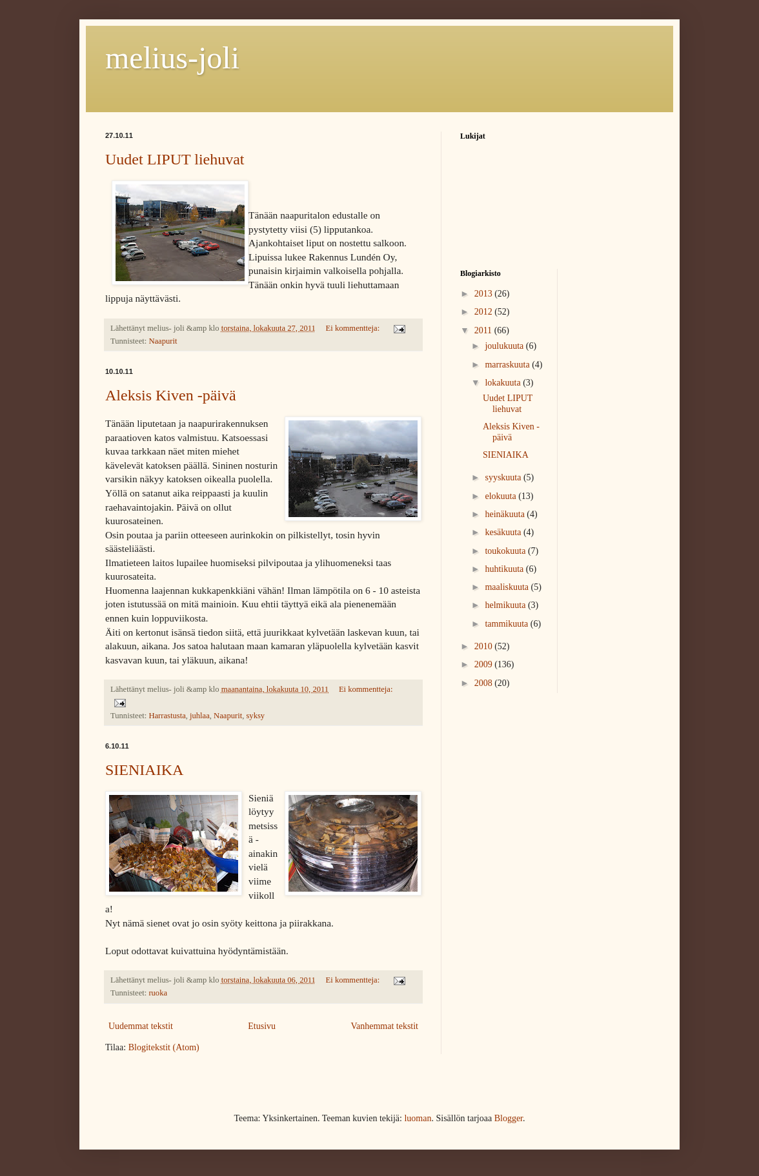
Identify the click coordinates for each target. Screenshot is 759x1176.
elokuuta (501, 496)
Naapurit (162, 341)
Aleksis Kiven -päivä (170, 395)
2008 (484, 683)
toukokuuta (506, 551)
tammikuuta (507, 624)
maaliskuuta (508, 587)
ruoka (157, 992)
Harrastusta (166, 715)
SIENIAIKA (144, 769)
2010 (484, 646)
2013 (484, 294)
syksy (255, 715)
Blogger (508, 1118)
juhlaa (200, 715)
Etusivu (262, 1026)
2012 (484, 312)
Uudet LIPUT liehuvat (175, 159)
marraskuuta (508, 364)
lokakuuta (504, 382)
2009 (484, 664)
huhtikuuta (505, 569)
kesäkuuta (504, 532)
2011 (484, 330)
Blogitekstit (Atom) (163, 1047)
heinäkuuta (506, 514)
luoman (417, 1118)
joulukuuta (505, 346)
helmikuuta (506, 605)
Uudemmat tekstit (140, 1026)
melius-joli (172, 58)
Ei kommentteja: (354, 328)
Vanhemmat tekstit (384, 1026)
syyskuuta (504, 477)
